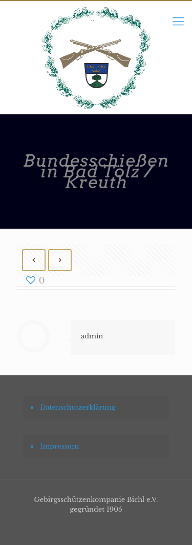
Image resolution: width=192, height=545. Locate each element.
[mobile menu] (178, 21)
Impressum (59, 446)
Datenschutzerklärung (77, 407)
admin (92, 336)
